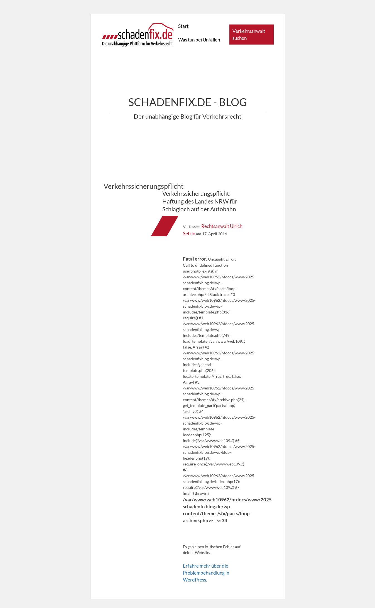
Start (183, 26)
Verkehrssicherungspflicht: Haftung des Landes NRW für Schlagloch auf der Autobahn (199, 201)
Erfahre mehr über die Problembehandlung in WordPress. (206, 573)
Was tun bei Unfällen (199, 40)
